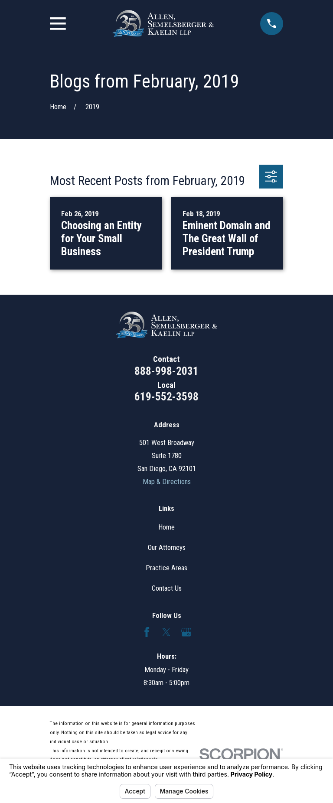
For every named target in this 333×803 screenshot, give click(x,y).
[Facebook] (147, 632)
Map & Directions (167, 482)
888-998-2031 (166, 371)
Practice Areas (166, 568)
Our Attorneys (167, 547)
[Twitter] (166, 632)
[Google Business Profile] (186, 632)
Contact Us (167, 588)
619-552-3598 (166, 396)
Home (166, 527)
